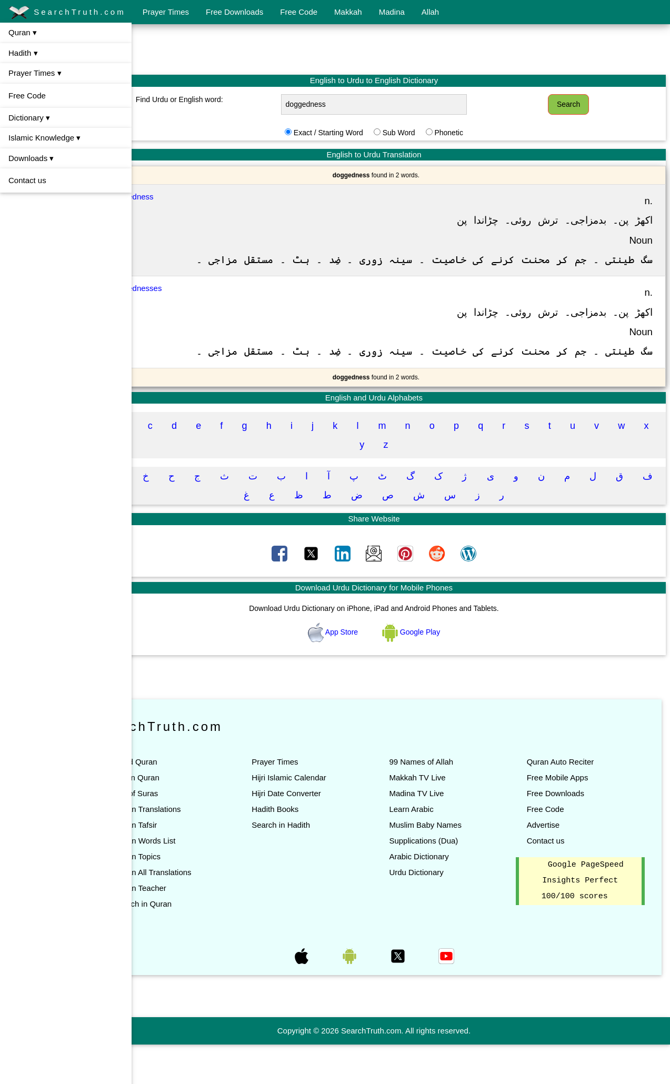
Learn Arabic (438, 848)
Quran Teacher (194, 927)
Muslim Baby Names (452, 864)
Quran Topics (191, 895)
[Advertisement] (401, 49)
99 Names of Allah (448, 801)
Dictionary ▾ (29, 117)
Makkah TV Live (444, 816)
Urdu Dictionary (443, 911)
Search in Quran (196, 943)
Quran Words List (198, 880)
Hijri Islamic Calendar (329, 816)
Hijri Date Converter (327, 832)
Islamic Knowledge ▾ (44, 137)
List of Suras (190, 832)
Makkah (348, 11)
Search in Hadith (321, 864)
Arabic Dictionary (445, 895)
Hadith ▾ (23, 52)
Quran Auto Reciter (573, 801)
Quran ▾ (22, 32)
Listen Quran (190, 816)
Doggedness (185, 196)
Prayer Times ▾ (35, 72)
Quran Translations (201, 848)
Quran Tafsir (189, 864)
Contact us (27, 180)
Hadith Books (315, 848)
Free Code (298, 11)
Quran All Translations (206, 911)
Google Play (438, 671)
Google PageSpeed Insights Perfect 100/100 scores (589, 920)
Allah (430, 11)
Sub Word (425, 132)
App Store (361, 671)
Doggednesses (189, 308)
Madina (392, 11)
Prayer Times (166, 11)
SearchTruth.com (67, 12)
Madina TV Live (443, 832)
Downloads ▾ (31, 158)
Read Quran (189, 801)
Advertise (556, 864)
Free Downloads (234, 11)
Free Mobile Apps (571, 816)
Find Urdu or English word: (224, 99)
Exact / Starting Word (355, 132)
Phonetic (475, 132)
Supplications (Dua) (450, 880)
